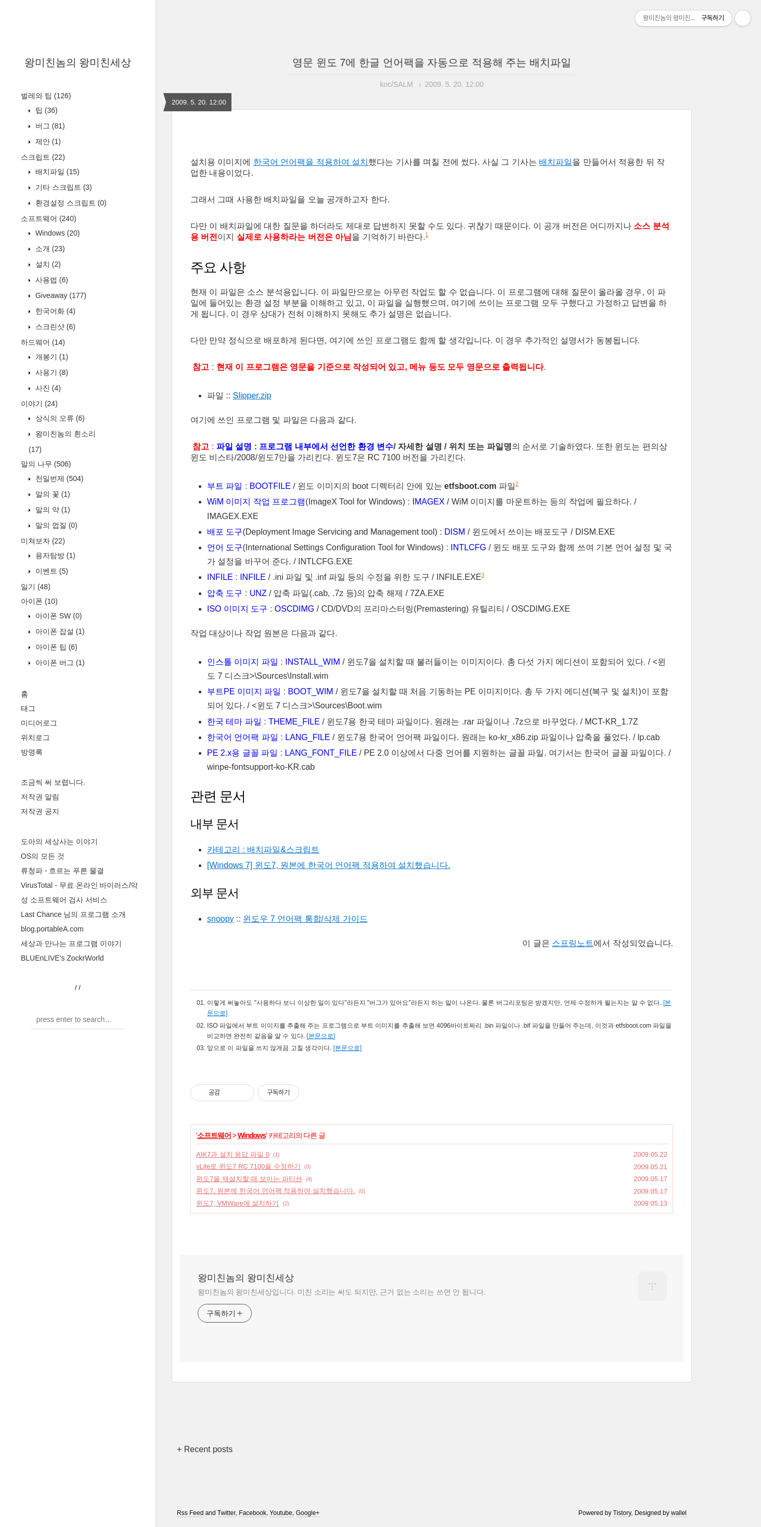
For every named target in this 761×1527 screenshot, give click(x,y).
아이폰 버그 (59, 662)
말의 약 (51, 510)
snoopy (220, 918)
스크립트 (43, 157)
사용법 (50, 280)
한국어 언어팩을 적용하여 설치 (310, 162)
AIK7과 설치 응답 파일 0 (232, 1154)
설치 (47, 264)
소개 (49, 248)
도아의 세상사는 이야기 (59, 841)
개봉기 (50, 357)
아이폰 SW (57, 616)
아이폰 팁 (55, 647)
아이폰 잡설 (59, 631)
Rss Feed (190, 1513)
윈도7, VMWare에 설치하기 (237, 1203)
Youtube (280, 1513)
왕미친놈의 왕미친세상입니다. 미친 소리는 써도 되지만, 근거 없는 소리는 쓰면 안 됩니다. (341, 1292)
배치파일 (56, 171)
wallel (679, 1513)
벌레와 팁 (46, 96)
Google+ (308, 1513)
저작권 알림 (40, 797)
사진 (47, 388)
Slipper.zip (252, 395)
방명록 (32, 752)
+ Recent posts (205, 1449)
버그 (49, 126)
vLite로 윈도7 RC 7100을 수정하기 (248, 1166)
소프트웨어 (48, 218)
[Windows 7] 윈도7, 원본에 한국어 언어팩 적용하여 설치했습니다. (328, 865)
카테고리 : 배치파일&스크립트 (263, 849)
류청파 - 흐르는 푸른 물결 (62, 870)
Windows (56, 233)
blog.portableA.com (52, 929)
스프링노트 (573, 943)
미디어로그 (39, 723)
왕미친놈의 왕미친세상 (78, 62)
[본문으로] (320, 1036)
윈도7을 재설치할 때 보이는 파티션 (249, 1179)
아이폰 (39, 601)
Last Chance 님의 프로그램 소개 (73, 914)
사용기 (50, 372)
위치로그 (35, 737)
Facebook (252, 1513)
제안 (47, 141)
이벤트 (50, 571)
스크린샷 (54, 326)
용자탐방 (54, 555)
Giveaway (59, 295)
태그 (28, 708)
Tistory (622, 1513)
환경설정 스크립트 (70, 203)
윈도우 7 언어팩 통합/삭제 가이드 (305, 918)
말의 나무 (46, 464)
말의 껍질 (55, 525)
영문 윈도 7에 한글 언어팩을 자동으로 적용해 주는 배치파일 (431, 62)
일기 (35, 587)
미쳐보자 (43, 541)
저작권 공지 (40, 811)
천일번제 (58, 478)
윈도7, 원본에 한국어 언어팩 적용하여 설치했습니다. (275, 1191)
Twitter (226, 1513)
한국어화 (54, 311)
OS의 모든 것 (43, 856)
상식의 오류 (59, 418)
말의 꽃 (51, 494)
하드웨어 (43, 342)
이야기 (39, 403)
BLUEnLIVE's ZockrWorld (62, 958)
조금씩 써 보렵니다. (53, 782)
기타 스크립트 (62, 187)
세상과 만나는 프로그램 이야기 (71, 943)
